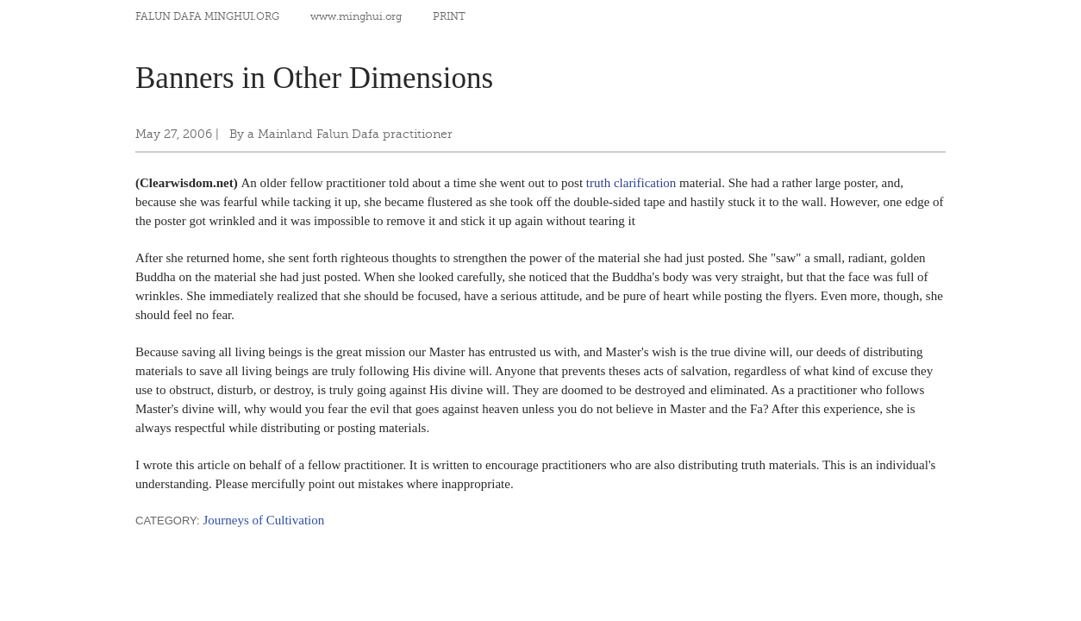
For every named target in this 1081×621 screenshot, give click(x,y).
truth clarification (631, 183)
